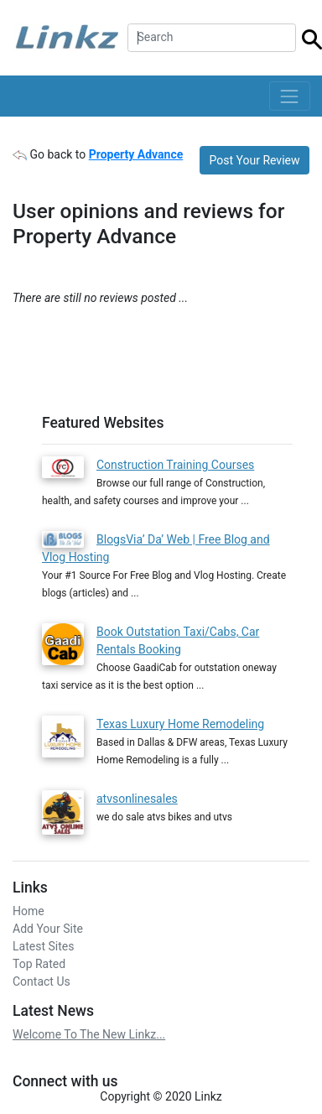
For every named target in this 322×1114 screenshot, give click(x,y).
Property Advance (136, 154)
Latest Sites (43, 946)
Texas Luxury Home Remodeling (180, 724)
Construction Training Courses (175, 464)
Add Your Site (48, 928)
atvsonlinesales (137, 798)
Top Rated (39, 964)
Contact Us (41, 981)
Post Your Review (255, 160)
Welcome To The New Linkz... (89, 1034)
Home (28, 911)
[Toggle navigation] (289, 96)
